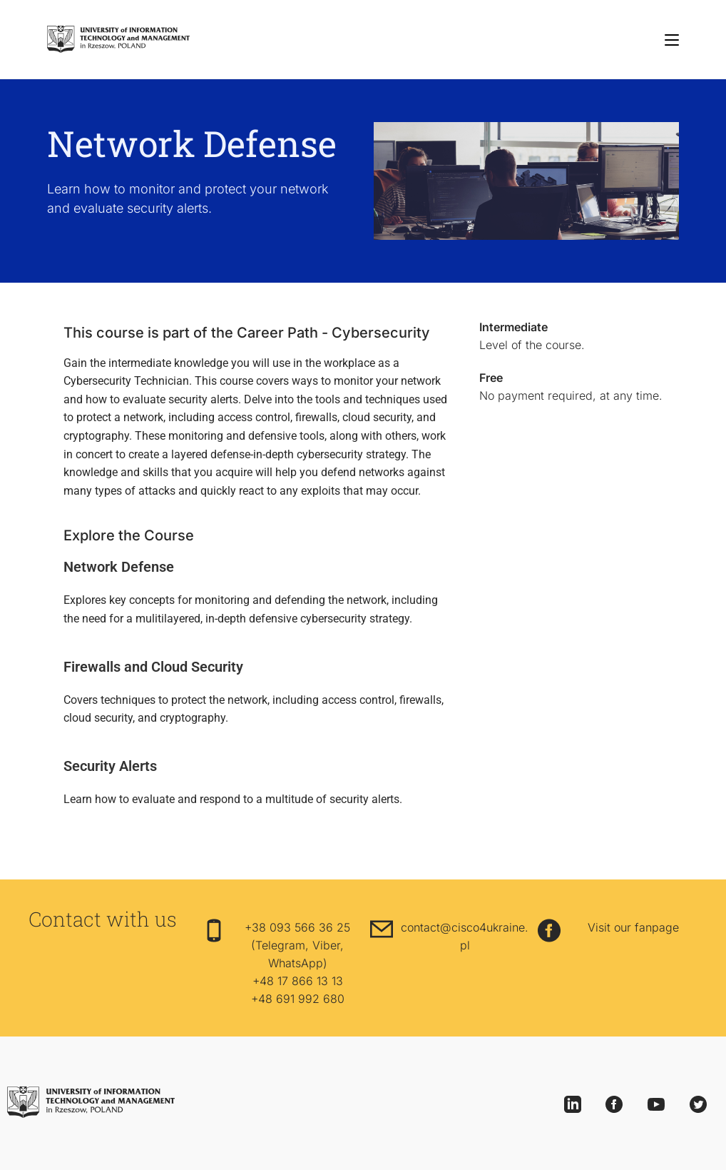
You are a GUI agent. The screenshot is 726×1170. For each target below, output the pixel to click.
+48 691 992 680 (297, 999)
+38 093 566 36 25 (297, 927)
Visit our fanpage (633, 927)
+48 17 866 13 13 (297, 981)
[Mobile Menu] (672, 39)
